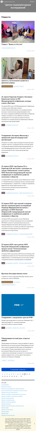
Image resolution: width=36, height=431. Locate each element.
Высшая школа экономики (9, 1)
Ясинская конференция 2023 (25, 234)
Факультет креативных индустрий (8, 402)
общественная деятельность (8, 48)
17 (9, 376)
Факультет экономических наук (8, 415)
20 (16, 376)
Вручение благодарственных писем (14, 273)
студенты (4, 360)
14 (2, 376)
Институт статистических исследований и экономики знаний (14, 390)
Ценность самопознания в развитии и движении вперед (15, 81)
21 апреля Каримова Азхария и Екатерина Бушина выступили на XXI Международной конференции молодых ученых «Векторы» (16, 100)
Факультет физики (5, 411)
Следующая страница (18, 369)
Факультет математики (6, 404)
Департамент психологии (19, 327)
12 (27, 374)
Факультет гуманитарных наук (7, 398)
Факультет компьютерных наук (7, 400)
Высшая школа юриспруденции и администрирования (12, 388)
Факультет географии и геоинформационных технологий (13, 394)
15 (5, 376)
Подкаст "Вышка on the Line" (12, 44)
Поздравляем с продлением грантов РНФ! (17, 317)
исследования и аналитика (12, 125)
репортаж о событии (18, 86)
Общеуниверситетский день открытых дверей (15, 339)
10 (22, 374)
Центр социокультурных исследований (18, 6)
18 (12, 376)
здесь (30, 421)
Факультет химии (4, 413)
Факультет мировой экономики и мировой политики (12, 405)
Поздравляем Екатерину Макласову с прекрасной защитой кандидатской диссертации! (15, 137)
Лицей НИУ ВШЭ (5, 384)
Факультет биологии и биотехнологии (9, 392)
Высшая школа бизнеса (6, 386)
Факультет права (4, 407)
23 (21, 376)
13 (29, 374)
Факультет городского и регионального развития (11, 396)
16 (7, 376)
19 (14, 376)
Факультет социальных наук (7, 409)
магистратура (11, 360)
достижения (16, 282)
